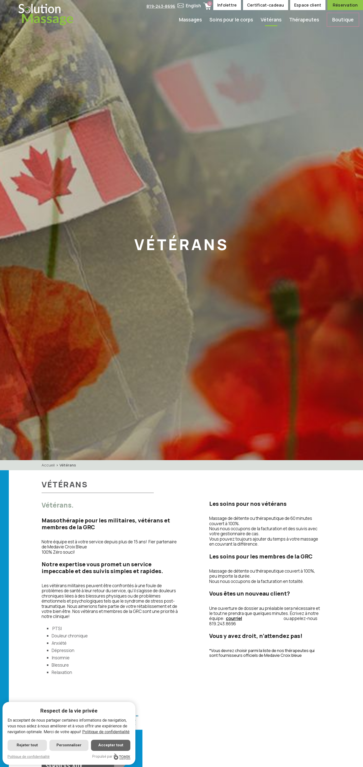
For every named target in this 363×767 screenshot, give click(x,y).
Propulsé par (111, 756)
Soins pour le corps (231, 19)
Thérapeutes (304, 19)
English (193, 6)
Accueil (48, 465)
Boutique (343, 19)
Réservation (345, 5)
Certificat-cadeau (265, 5)
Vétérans (271, 19)
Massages (190, 19)
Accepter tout (110, 745)
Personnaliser (68, 745)
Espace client (307, 5)
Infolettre (227, 5)
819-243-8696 (160, 6)
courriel (234, 618)
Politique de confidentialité (106, 731)
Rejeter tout (27, 745)
